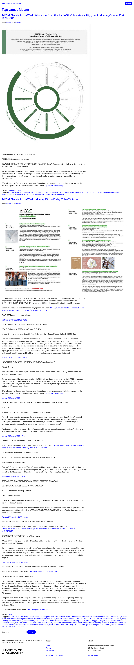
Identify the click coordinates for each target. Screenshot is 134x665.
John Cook (40, 621)
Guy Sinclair (116, 619)
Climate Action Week (61, 192)
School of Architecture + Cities (114, 623)
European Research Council (44, 619)
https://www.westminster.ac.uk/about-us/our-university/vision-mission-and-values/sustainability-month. (43, 309)
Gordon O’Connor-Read (92, 619)
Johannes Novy (29, 621)
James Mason (102, 192)
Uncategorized (15, 190)
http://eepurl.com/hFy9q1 (53, 185)
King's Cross (80, 621)
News (48, 646)
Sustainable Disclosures (22, 194)
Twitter (48, 648)
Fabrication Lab (62, 619)
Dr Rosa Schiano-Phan (111, 617)
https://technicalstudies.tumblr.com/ (44, 571)
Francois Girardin (75, 619)
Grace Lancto (106, 619)
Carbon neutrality (21, 617)
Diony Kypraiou (97, 617)
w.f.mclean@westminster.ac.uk (38, 610)
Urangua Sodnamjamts (101, 625)
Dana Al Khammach (77, 192)
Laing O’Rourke (104, 621)
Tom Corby (69, 625)
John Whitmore (69, 621)
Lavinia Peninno (114, 192)
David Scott (86, 617)
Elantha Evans (91, 192)
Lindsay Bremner (8, 623)
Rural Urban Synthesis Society (89, 623)
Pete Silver (37, 623)
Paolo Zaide (27, 623)
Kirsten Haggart (92, 621)
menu (128, 3)
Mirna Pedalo (18, 22)
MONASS (18, 623)
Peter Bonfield (46, 623)
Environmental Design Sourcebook (20, 619)
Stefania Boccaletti (9, 625)
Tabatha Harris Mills (56, 625)
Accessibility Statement (55, 655)
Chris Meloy (33, 617)
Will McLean (6, 627)
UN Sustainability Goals (41, 194)
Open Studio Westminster (11, 3)
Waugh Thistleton (118, 625)
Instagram (50, 650)
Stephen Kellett (23, 625)
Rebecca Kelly (7, 194)
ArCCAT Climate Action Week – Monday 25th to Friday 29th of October (40, 199)
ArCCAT (11, 192)
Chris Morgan (43, 617)
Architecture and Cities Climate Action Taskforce (34, 192)
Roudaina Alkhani (70, 623)
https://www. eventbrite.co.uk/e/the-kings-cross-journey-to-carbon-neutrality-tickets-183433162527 (43, 446)
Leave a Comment (57, 194)
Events (11, 614)
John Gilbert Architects (53, 621)
